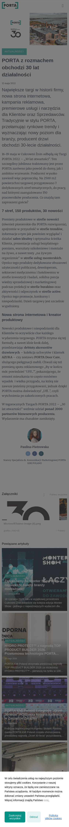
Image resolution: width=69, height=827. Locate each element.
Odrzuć (34, 817)
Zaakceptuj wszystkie (15, 817)
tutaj (46, 800)
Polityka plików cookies (53, 817)
